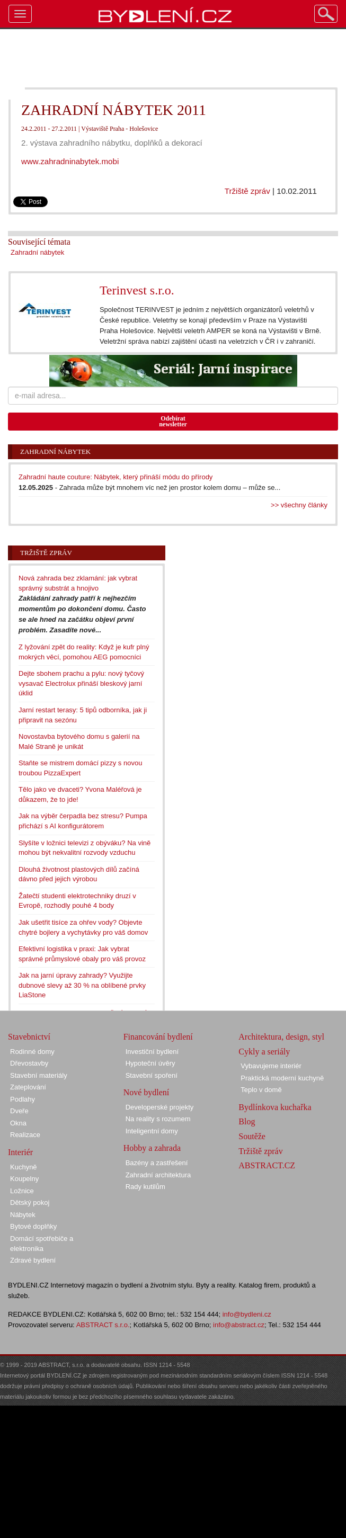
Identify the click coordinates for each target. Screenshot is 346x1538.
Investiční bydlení (152, 1052)
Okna (18, 1123)
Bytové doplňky (33, 1226)
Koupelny (24, 1179)
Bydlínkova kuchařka (274, 1107)
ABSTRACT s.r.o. (103, 1325)
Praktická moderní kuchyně (282, 1078)
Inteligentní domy (152, 1131)
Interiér (20, 1152)
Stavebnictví (29, 1036)
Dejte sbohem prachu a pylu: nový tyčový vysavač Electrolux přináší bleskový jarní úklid (81, 683)
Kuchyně (23, 1167)
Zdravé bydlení (33, 1260)
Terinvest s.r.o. (137, 290)
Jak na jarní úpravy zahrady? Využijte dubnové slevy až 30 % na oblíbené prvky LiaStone (82, 985)
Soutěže (251, 1136)
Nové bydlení (146, 1092)
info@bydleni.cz (247, 1314)
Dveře (19, 1111)
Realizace (25, 1135)
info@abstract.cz (238, 1325)
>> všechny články (299, 505)
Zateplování (28, 1087)
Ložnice (22, 1191)
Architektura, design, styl (281, 1036)
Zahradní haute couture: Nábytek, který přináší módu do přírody (115, 477)
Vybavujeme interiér (271, 1066)
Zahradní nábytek (37, 252)
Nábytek (23, 1215)
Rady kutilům (145, 1187)
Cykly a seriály (264, 1051)
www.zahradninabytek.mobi (70, 161)
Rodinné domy (32, 1052)
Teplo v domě (261, 1090)
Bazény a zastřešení (157, 1163)
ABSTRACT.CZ (266, 1165)
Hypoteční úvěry (150, 1063)
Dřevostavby (29, 1063)
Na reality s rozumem (158, 1119)
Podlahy (22, 1099)
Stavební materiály (38, 1075)
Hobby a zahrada (152, 1147)
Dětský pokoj (29, 1202)
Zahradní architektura (158, 1175)
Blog (246, 1121)
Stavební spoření (152, 1075)
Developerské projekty (160, 1107)
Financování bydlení (158, 1036)
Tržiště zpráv (247, 190)
